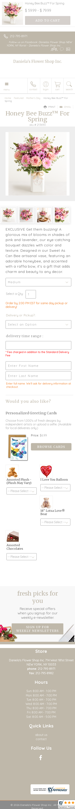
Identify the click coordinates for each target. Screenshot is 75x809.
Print (50, 106)
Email (65, 106)
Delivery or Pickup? (20, 315)
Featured (19, 97)
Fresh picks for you (37, 605)
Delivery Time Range (24, 336)
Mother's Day (33, 97)
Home (8, 97)
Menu (7, 89)
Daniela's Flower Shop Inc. (37, 61)
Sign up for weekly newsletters (37, 629)
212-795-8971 (18, 36)
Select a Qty (14, 294)
